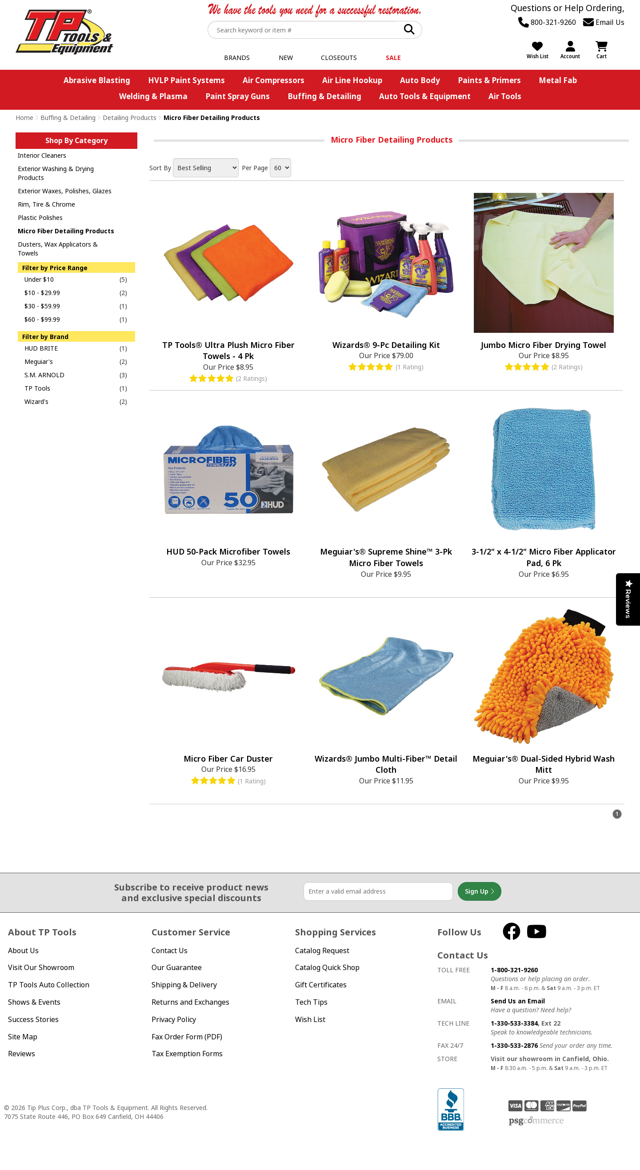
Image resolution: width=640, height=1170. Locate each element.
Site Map (22, 1037)
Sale (393, 57)
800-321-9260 (547, 22)
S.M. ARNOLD (44, 375)
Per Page (255, 168)
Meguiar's (38, 361)
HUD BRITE (41, 348)
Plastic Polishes (40, 217)
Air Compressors (273, 80)
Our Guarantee (177, 967)
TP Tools (37, 388)
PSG (536, 1121)
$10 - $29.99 (42, 292)
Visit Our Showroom (41, 967)
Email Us (603, 22)
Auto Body (420, 80)
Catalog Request (322, 950)
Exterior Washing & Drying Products (56, 173)
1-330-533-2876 (514, 1045)
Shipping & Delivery (184, 985)
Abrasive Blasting (97, 80)
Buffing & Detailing (324, 96)
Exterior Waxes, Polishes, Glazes (65, 191)
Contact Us (170, 950)
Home (24, 117)
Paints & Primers (489, 80)
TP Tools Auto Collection (48, 985)
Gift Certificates (321, 985)
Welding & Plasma (153, 96)
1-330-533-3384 (514, 1023)
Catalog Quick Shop (327, 967)
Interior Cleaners (42, 155)
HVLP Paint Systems (186, 80)
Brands (237, 57)
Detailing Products (129, 117)
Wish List (310, 1019)
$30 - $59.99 (42, 306)
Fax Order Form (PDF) (187, 1037)
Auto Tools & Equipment (425, 96)
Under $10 (39, 279)
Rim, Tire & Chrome (46, 204)
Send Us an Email (518, 1001)
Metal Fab (558, 80)
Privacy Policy (174, 1019)
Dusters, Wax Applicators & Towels (58, 248)
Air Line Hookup (352, 80)
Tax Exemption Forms (187, 1053)
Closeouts (339, 57)
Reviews (21, 1053)
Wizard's (36, 401)
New (286, 57)
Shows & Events (34, 1002)
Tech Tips (311, 1002)
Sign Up (479, 891)
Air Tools (504, 96)
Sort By (160, 168)
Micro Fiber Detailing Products (66, 231)
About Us (23, 950)
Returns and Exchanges (190, 1002)
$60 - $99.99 (42, 319)
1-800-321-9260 (514, 970)
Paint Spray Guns (237, 96)
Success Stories (33, 1019)
